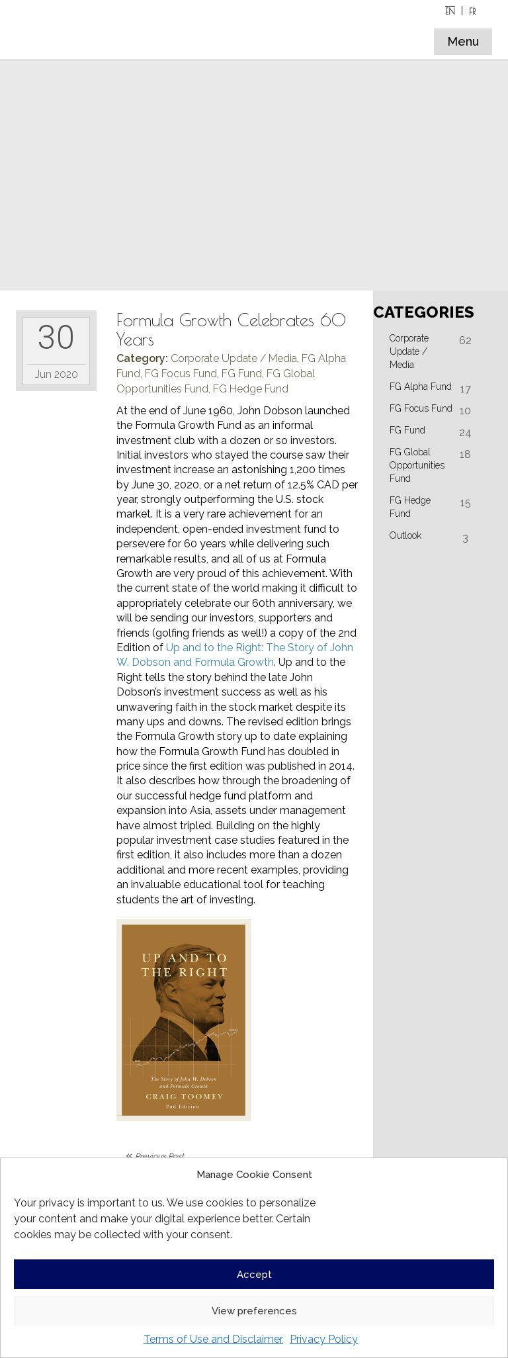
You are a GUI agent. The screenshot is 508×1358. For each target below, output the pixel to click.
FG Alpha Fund (421, 386)
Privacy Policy (324, 1339)
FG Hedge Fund (250, 389)
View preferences (254, 1311)
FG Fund (242, 373)
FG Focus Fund (181, 373)
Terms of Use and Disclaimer (213, 1339)
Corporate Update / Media (234, 358)
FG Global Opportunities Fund (417, 465)
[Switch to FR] (472, 10)
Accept (254, 1275)
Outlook (405, 535)
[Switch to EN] (450, 10)
